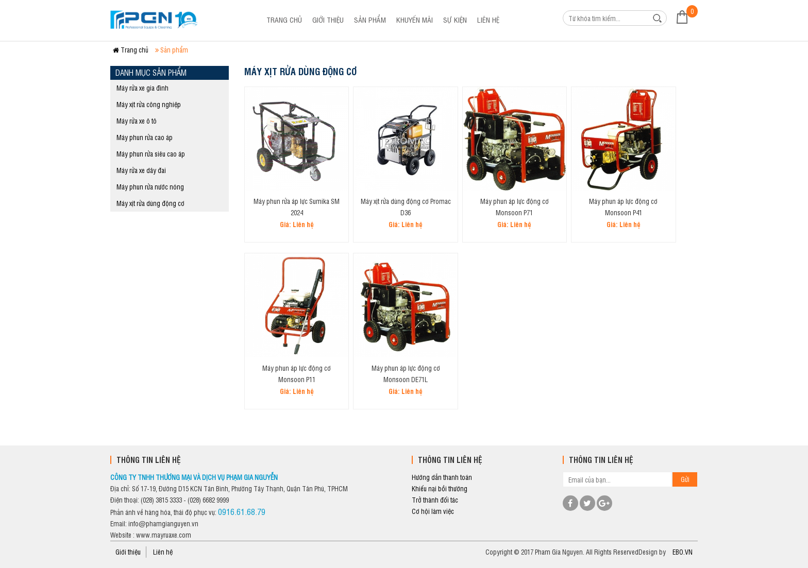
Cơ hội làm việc (433, 511)
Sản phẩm (370, 19)
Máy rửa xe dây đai (141, 170)
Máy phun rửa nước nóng (150, 186)
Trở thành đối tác (435, 499)
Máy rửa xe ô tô (136, 120)
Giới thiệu (328, 19)
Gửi (685, 479)
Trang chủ (284, 19)
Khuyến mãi (414, 19)
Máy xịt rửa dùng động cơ (150, 203)
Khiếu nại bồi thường (439, 488)
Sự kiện (455, 19)
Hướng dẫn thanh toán (442, 477)
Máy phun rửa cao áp (144, 137)
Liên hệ (488, 19)
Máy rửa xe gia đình (142, 87)
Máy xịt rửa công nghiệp (148, 104)
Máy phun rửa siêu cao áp (150, 153)
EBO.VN (682, 551)
